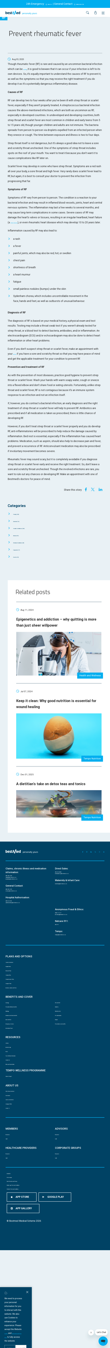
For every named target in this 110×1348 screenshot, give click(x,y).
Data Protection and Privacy (20, 1277)
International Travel (14, 1086)
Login (8, 1220)
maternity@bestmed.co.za (68, 906)
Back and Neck (12, 1074)
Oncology (10, 1050)
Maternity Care (62, 1062)
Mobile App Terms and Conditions (22, 1286)
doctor (17, 358)
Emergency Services (15, 1080)
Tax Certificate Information (18, 1120)
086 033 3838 (62, 892)
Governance (11, 1168)
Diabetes (59, 1056)
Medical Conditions (26, 547)
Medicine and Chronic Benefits (20, 1068)
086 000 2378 (13, 895)
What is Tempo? (13, 1146)
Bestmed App (12, 1108)
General (21, 525)
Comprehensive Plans (16, 1021)
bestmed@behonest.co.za (68, 947)
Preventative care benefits (67, 1080)
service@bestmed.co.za (18, 918)
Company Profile (13, 1180)
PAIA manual (13, 1269)
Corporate (21, 554)
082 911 (46, 3)
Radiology (10, 1062)
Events (19, 561)
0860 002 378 (82, 3)
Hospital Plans (12, 1004)
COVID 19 (10, 1186)
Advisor (20, 540)
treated (27, 69)
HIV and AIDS (61, 1050)
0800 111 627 (62, 943)
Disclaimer (11, 1260)
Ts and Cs (32, 1320)
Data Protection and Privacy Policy (53, 1320)
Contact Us (11, 1126)
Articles (9, 1102)
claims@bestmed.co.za (17, 899)
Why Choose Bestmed (16, 1162)
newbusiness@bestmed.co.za (70, 895)
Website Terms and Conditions (21, 1294)
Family (20, 518)
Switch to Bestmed (14, 998)
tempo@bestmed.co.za (66, 969)
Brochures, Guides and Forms (19, 1033)
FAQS (8, 1114)
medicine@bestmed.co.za (19, 903)
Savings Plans (12, 1016)
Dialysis (58, 1074)
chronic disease (19, 222)
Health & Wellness (26, 533)
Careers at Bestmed (15, 1174)
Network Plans (12, 1010)
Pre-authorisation (63, 1068)
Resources (10, 1214)
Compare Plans (13, 1027)
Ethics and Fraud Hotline (17, 1132)
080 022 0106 (13, 929)
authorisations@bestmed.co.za (21, 932)
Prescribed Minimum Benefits (19, 1056)
